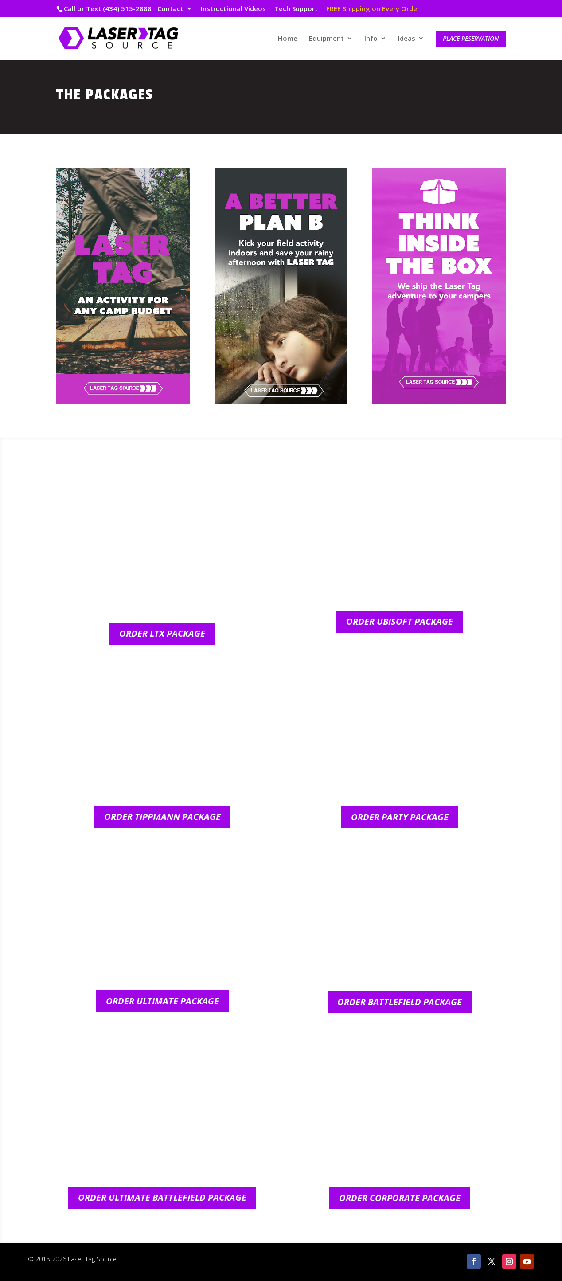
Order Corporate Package (400, 1198)
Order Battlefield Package (399, 1002)
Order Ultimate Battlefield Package (162, 1197)
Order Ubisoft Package (399, 621)
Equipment (326, 39)
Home (287, 39)
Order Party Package (400, 817)
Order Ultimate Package (162, 1001)
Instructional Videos (233, 9)
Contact (170, 9)
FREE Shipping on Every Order (373, 9)
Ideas (406, 39)
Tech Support (296, 9)
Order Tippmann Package (162, 817)
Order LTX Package (162, 633)
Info (371, 39)
